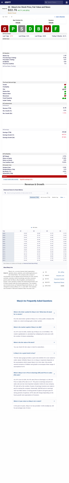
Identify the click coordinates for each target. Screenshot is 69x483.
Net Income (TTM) (45, 197)
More (63, 197)
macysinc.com (60, 275)
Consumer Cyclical (59, 279)
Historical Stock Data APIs (30, 263)
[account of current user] (2, 2)
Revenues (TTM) (34, 197)
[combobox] (54, 2)
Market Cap (55, 197)
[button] (34, 313)
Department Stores (59, 282)
